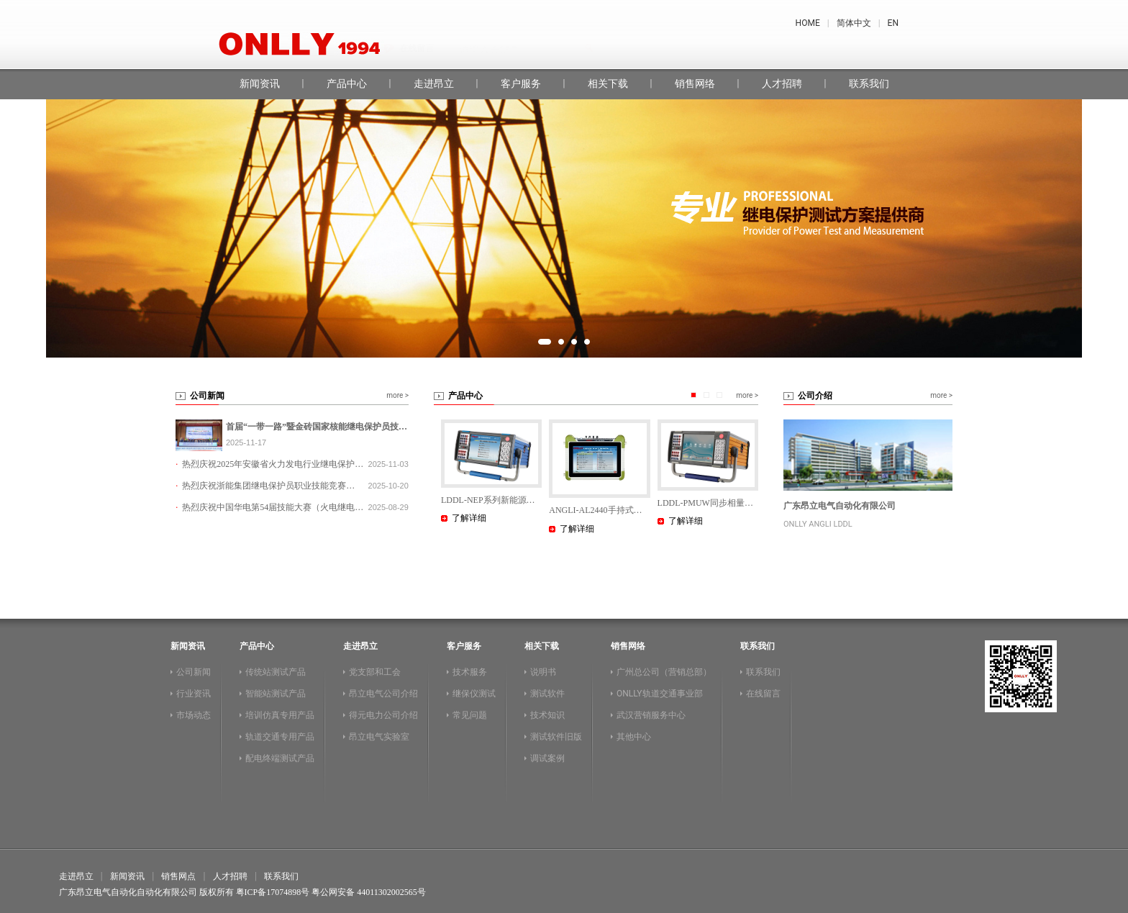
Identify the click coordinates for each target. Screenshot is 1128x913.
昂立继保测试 (630, 48)
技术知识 (547, 715)
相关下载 (608, 83)
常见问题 (469, 715)
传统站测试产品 (275, 672)
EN (893, 23)
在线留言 (709, 48)
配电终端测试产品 (279, 758)
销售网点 (178, 876)
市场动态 (193, 715)
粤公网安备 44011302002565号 (368, 892)
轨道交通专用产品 (279, 737)
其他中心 (634, 737)
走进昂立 (434, 83)
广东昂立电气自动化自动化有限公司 (128, 892)
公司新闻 (193, 672)
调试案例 (547, 758)
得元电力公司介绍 (383, 715)
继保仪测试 (474, 694)
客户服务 (521, 83)
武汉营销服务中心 (651, 715)
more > (397, 395)
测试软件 (547, 694)
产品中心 (347, 83)
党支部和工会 (375, 672)
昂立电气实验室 (379, 737)
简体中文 (854, 23)
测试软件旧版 (556, 737)
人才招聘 (782, 83)
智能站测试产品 (275, 694)
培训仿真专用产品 (279, 715)
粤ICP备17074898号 (273, 892)
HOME (808, 23)
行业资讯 (193, 694)
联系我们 (869, 83)
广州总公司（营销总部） (664, 672)
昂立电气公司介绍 (383, 694)
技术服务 (469, 672)
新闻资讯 (260, 83)
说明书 (543, 672)
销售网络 (695, 83)
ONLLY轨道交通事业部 (660, 694)
